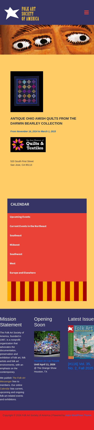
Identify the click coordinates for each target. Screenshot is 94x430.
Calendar (5, 388)
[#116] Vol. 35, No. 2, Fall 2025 (80, 366)
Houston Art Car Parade (46, 361)
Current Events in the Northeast (28, 226)
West (12, 263)
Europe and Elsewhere (23, 273)
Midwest (15, 245)
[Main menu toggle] (86, 12)
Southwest (16, 254)
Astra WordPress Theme (78, 415)
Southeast (16, 235)
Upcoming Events (20, 217)
